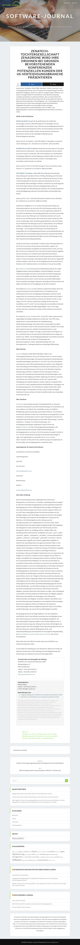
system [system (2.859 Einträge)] (31, 860)
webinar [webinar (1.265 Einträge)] (50, 860)
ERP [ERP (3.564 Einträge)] (33, 854)
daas (33, 734)
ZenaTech (19, 354)
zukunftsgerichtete (34, 738)
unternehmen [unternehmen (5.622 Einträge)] (42, 860)
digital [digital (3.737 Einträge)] (62, 852)
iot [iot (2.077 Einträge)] (38, 854)
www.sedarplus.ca (24, 634)
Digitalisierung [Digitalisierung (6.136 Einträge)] (18, 854)
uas (44, 736)
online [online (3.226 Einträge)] (37, 857)
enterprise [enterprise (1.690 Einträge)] (29, 854)
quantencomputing (28, 736)
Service (75, 3)
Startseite (67, 3)
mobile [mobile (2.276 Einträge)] (33, 857)
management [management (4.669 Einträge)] (17, 857)
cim (30, 734)
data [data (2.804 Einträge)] (48, 852)
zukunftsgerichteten (47, 738)
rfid (36, 736)
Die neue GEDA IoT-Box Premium (21, 907)
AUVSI (35, 206)
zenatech (25, 738)
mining (54, 734)
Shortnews (15, 822)
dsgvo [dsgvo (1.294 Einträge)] (25, 854)
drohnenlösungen (41, 734)
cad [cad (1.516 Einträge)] (30, 851)
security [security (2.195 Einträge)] (46, 857)
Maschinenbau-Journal (23, 895)
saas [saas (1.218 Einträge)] (40, 857)
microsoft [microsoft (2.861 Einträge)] (28, 857)
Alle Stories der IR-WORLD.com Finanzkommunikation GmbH (40, 697)
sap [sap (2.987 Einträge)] (42, 857)
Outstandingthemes (52, 942)
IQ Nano (28, 316)
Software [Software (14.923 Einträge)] (16, 859)
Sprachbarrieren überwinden (20, 875)
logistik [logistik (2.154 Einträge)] (48, 854)
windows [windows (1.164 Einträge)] (53, 860)
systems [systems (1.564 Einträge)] (35, 860)
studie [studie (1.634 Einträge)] (27, 860)
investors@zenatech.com (24, 471)
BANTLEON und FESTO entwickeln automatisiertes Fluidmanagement (32, 904)
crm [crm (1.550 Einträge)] (46, 851)
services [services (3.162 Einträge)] (57, 857)
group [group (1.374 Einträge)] (36, 854)
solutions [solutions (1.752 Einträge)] (24, 860)
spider (40, 736)
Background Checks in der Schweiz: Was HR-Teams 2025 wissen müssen (32, 793)
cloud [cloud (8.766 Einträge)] (34, 851)
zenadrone (53, 736)
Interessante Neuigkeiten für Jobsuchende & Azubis (34, 869)
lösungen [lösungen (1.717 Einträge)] (56, 854)
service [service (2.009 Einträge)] (53, 857)
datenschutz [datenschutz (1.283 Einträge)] (57, 851)
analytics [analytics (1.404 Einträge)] (17, 851)
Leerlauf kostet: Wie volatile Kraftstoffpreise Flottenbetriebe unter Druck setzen (35, 797)
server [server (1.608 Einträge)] (49, 857)
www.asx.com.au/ (44, 634)
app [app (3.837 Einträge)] (20, 852)
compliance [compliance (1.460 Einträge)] (39, 851)
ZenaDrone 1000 (23, 269)
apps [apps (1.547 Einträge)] (23, 851)
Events (14, 818)
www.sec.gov (34, 634)
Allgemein (25, 732)
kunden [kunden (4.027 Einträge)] (43, 854)
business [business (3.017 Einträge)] (26, 852)
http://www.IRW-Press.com (26, 674)
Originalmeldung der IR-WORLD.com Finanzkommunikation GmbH (41, 695)
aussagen (25, 734)
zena (48, 736)
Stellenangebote (17, 825)
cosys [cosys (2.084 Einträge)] (43, 851)
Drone (50, 734)
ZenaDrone (19, 404)
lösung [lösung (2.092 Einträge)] (51, 854)
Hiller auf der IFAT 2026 (18, 900)
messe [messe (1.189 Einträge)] (23, 857)
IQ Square (29, 289)
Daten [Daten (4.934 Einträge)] (52, 851)
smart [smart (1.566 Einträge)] (61, 857)
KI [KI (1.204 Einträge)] (39, 854)
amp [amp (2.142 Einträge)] (13, 851)
